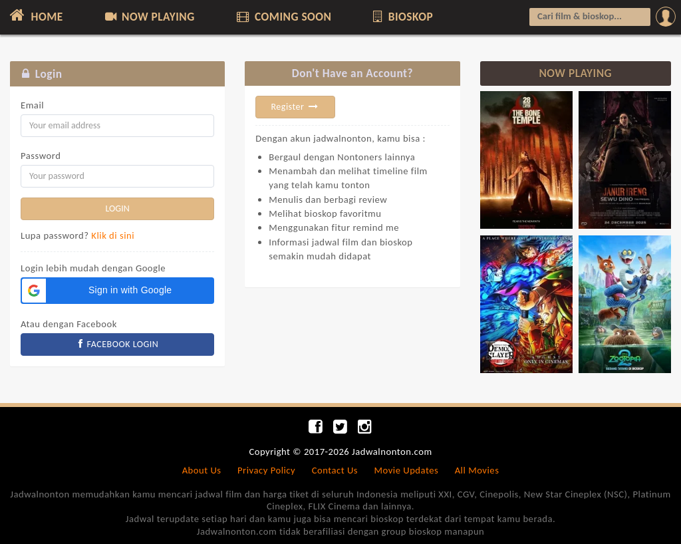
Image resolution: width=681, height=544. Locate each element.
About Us (201, 470)
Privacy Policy (266, 470)
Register (295, 106)
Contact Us (335, 470)
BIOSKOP (402, 16)
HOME (35, 15)
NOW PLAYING (148, 16)
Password (41, 156)
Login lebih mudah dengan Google (93, 268)
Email (32, 105)
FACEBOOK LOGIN (117, 344)
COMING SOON (282, 16)
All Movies (477, 470)
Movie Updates (406, 470)
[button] (117, 290)
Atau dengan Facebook (69, 324)
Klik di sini (112, 235)
